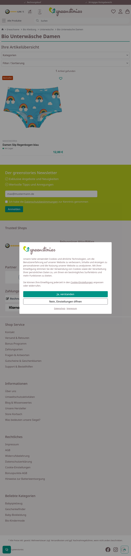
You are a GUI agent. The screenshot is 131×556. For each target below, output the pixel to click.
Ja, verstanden (65, 294)
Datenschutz (59, 308)
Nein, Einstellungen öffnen (65, 301)
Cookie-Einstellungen (82, 282)
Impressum (72, 308)
